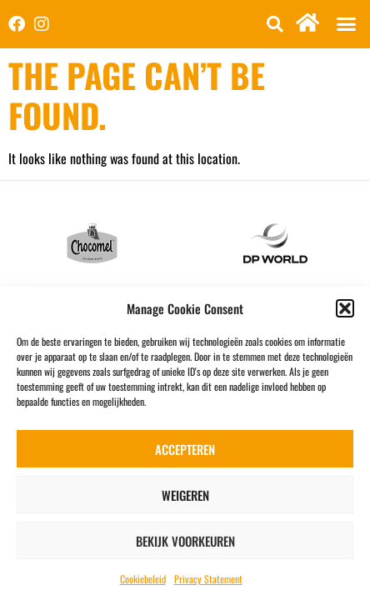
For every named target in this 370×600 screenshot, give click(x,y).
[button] (345, 308)
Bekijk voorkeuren (185, 541)
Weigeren (185, 495)
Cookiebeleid (143, 579)
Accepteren (185, 449)
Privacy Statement (208, 579)
